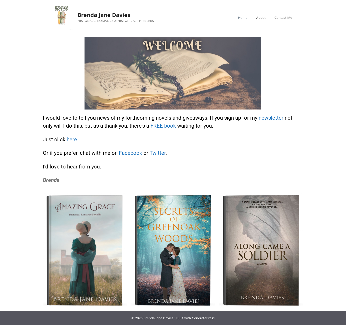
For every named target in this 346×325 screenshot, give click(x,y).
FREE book (163, 126)
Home (242, 17)
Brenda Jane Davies (103, 15)
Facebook (130, 153)
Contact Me (283, 17)
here (72, 139)
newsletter (271, 118)
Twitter (158, 153)
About (261, 17)
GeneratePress (203, 318)
